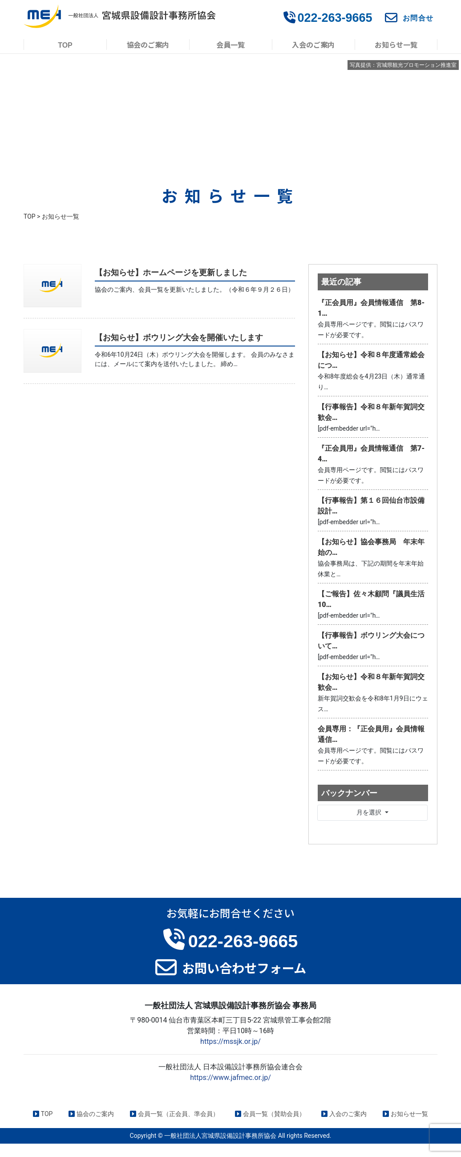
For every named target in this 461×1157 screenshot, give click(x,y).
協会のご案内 (147, 44)
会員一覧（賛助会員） (270, 1113)
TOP (65, 44)
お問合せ (418, 18)
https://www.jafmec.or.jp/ (230, 1077)
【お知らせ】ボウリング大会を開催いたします (179, 337)
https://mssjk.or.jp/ (230, 1041)
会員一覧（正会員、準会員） (174, 1113)
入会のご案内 (313, 44)
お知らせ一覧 (396, 44)
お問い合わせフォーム (244, 967)
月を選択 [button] (369, 812)
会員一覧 (230, 44)
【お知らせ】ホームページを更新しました (171, 272)
